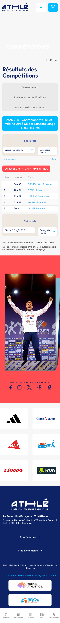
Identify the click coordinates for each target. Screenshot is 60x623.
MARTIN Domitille (37, 202)
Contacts (51, 575)
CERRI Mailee (35, 190)
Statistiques (10, 159)
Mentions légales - (37, 575)
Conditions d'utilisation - (16, 575)
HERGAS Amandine (38, 196)
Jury (54, 159)
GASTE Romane (36, 208)
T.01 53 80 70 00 (11, 523)
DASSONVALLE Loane (40, 184)
